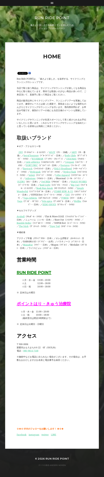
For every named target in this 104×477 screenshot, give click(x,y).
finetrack (27, 168)
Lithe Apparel (62, 175)
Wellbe (77, 201)
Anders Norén (58, 465)
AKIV (74, 152)
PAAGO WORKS (79, 181)
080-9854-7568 (30, 351)
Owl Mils (45, 181)
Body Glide (70, 155)
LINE (53, 434)
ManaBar (28, 245)
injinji (32, 175)
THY (67, 194)
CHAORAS (71, 159)
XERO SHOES (49, 204)
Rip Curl (75, 185)
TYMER (65, 198)
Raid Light (45, 185)
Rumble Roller (24, 223)
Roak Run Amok (44, 188)
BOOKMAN (37, 159)
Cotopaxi (69, 162)
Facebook (21, 434)
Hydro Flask (69, 172)
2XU (20, 152)
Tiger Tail (55, 226)
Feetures (65, 165)
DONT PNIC (32, 165)
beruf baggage (31, 155)
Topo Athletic (30, 198)
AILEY (52, 152)
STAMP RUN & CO (63, 191)
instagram (34, 434)
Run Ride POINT (52, 18)
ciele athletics (33, 162)
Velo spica (47, 201)
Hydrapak (35, 172)
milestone (30, 178)
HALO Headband (63, 168)
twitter (45, 434)
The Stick (24, 226)
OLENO (21, 181)
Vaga (19, 201)
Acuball (21, 216)
